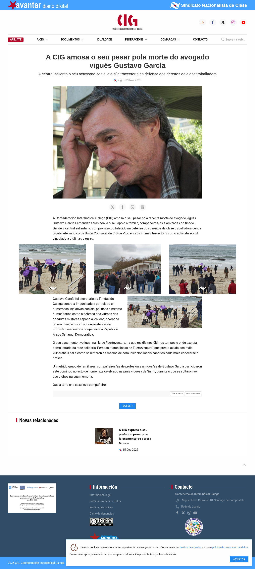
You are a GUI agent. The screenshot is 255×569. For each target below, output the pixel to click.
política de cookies (190, 547)
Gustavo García (193, 393)
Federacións (136, 39)
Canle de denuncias (102, 513)
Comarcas (170, 39)
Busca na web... (233, 39)
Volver (127, 405)
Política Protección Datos (105, 501)
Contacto (200, 39)
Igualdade (104, 39)
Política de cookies (101, 507)
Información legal (100, 495)
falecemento (177, 393)
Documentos (72, 39)
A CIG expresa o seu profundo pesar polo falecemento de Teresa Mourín (135, 437)
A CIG (42, 39)
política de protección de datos (230, 547)
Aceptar (239, 559)
